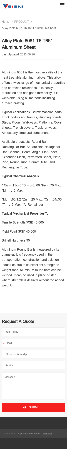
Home (5, 21)
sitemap (47, 433)
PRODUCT (21, 21)
